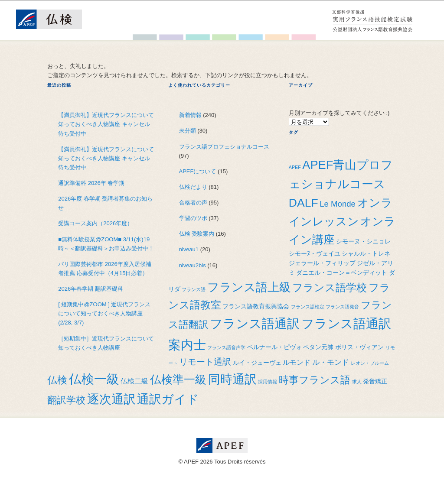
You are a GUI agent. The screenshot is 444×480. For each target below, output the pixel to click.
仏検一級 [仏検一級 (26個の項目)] (94, 379)
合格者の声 (193, 202)
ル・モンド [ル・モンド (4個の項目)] (330, 362)
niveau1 (189, 249)
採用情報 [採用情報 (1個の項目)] (267, 381)
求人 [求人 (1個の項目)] (357, 381)
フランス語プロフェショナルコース (224, 146)
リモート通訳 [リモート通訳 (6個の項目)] (205, 361)
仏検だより (193, 187)
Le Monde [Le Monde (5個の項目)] (338, 203)
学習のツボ (193, 218)
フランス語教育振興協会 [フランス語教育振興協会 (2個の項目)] (255, 306)
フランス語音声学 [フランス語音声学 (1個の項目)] (226, 347)
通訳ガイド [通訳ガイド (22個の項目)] (168, 399)
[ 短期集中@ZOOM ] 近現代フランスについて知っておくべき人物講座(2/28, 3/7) (104, 313)
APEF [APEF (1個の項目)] (295, 167)
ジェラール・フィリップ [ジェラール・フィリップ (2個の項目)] (322, 263)
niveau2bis (192, 265)
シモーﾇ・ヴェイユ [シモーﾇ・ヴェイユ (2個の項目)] (314, 253)
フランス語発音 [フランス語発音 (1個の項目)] (342, 306)
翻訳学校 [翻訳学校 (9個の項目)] (66, 400)
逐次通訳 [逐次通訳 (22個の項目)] (111, 399)
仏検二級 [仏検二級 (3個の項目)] (134, 381)
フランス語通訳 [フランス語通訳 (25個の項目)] (255, 324)
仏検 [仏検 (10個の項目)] (57, 380)
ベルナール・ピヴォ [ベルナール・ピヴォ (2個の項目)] (274, 347)
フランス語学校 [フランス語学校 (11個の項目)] (329, 287)
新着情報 (190, 115)
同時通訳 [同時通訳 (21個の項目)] (232, 379)
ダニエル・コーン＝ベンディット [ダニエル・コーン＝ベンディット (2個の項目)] (341, 272)
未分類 (187, 130)
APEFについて (197, 171)
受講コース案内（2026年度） (95, 223)
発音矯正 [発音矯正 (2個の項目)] (375, 381)
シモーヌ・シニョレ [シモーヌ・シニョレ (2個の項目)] (363, 241)
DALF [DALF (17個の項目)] (303, 202)
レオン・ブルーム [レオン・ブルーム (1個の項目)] (370, 363)
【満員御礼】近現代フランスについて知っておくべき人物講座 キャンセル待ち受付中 (106, 124)
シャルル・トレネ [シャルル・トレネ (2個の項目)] (366, 253)
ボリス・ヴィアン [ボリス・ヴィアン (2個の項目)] (359, 347)
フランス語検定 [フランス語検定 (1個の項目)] (307, 306)
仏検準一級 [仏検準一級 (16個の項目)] (178, 379)
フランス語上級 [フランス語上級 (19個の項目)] (249, 287)
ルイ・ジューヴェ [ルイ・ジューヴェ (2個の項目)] (257, 363)
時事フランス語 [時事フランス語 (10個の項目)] (314, 380)
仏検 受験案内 (197, 233)
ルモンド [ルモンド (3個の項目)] (296, 362)
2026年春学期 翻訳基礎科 (90, 288)
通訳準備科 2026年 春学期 (91, 183)
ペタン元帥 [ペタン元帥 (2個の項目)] (318, 347)
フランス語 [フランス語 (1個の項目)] (194, 289)
